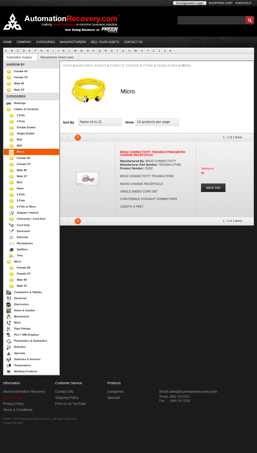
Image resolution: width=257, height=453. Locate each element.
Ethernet (18, 237)
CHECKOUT (243, 3)
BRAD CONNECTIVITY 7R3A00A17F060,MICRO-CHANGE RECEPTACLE (153, 153)
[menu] (31, 218)
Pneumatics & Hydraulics (32, 341)
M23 (33, 146)
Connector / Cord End (27, 219)
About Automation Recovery (24, 391)
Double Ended (33, 127)
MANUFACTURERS (73, 42)
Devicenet (19, 231)
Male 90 (15, 83)
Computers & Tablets (32, 292)
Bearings (32, 103)
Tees (16, 255)
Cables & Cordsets (32, 109)
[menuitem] (6, 50)
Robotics (32, 347)
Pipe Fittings (32, 329)
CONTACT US (133, 42)
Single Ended (33, 133)
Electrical (32, 298)
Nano (33, 188)
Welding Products (32, 371)
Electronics (32, 304)
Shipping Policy (67, 398)
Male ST (15, 90)
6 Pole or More (33, 207)
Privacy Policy (13, 404)
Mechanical (32, 316)
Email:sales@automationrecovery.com (188, 391)
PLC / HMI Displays (32, 335)
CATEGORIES (45, 42)
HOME (7, 42)
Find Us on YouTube (70, 404)
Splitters (18, 249)
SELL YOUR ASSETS (105, 42)
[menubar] (128, 51)
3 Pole (33, 121)
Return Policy (13, 398)
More (32, 323)
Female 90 (16, 71)
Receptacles (21, 243)
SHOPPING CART (221, 3)
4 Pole (33, 194)
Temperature (32, 365)
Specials (15, 353)
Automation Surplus (21, 57)
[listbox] (100, 122)
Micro (33, 152)
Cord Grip (19, 225)
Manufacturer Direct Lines (59, 57)
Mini (33, 182)
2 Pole (33, 115)
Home (68, 65)
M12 (33, 140)
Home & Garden (32, 310)
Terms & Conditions (17, 410)
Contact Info (64, 391)
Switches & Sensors (32, 359)
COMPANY (24, 42)
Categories (115, 391)
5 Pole (33, 201)
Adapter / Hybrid (23, 213)
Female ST (17, 77)
